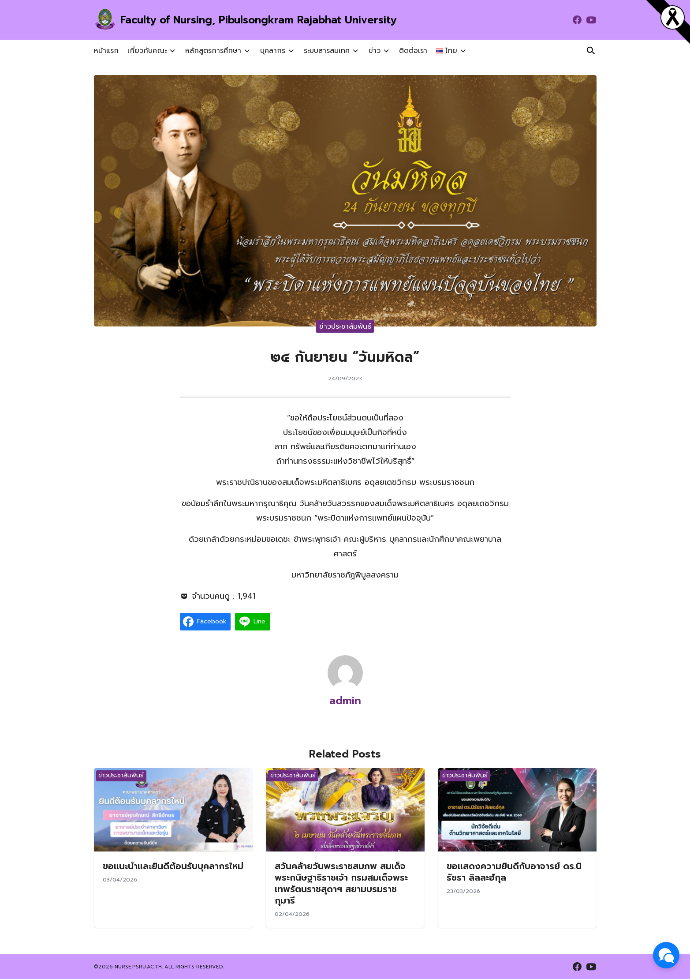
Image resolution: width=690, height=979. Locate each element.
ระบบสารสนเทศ (324, 50)
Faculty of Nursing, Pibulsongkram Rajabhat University (262, 20)
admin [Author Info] (345, 701)
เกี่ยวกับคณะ (147, 50)
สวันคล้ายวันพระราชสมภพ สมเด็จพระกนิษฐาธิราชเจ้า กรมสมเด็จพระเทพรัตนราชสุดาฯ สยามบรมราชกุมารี (341, 883)
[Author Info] (345, 672)
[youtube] (591, 20)
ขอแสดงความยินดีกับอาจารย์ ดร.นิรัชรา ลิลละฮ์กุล (514, 871)
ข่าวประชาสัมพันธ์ (345, 326)
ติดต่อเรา (408, 50)
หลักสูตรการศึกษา (212, 50)
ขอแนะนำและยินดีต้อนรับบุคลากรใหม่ (173, 866)
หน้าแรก (106, 50)
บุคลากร (270, 50)
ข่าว (370, 50)
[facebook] (577, 20)
